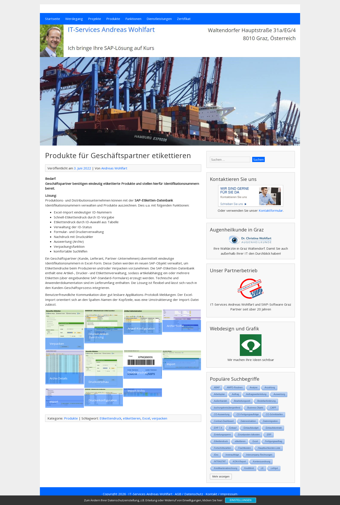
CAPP (273, 408)
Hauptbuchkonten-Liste (269, 448)
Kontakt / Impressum (221, 494)
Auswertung (279, 394)
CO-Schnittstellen (274, 414)
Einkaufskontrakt (274, 428)
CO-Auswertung (221, 414)
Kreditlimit (249, 468)
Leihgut (274, 468)
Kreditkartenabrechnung (225, 468)
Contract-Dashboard (224, 421)
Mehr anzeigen (220, 476)
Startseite (52, 18)
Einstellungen (240, 500)
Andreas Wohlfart (114, 168)
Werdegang (74, 18)
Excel (146, 418)
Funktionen (133, 18)
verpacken (159, 418)
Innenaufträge (232, 455)
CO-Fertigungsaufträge (248, 414)
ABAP (217, 387)
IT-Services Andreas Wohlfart (150, 494)
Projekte (94, 18)
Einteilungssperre (222, 434)
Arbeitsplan (219, 394)
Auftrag (235, 394)
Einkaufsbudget (251, 428)
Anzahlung (270, 387)
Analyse (254, 387)
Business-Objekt (255, 408)
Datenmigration (270, 421)
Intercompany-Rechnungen (259, 455)
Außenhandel (220, 401)
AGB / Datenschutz (189, 494)
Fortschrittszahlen (222, 448)
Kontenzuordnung (261, 461)
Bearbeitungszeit (242, 401)
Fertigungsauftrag (273, 441)
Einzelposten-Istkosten (249, 434)
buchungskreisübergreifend (227, 408)
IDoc (216, 455)
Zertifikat (184, 18)
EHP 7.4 (218, 428)
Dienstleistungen (159, 18)
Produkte (113, 18)
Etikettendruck (110, 418)
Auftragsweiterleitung (256, 394)
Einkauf (232, 428)
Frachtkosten (244, 448)
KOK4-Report (239, 461)
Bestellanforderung (266, 401)
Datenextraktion (248, 421)
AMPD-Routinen (235, 387)
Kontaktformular (271, 210)
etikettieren (132, 418)
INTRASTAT (220, 461)
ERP (269, 434)
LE (262, 468)
